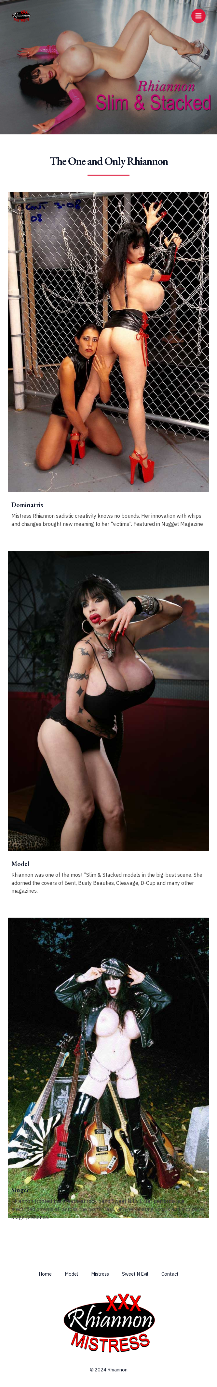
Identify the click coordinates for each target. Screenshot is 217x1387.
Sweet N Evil (135, 1274)
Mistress (100, 1274)
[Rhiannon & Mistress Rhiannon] (21, 16)
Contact (170, 1274)
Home (45, 1274)
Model (71, 1274)
